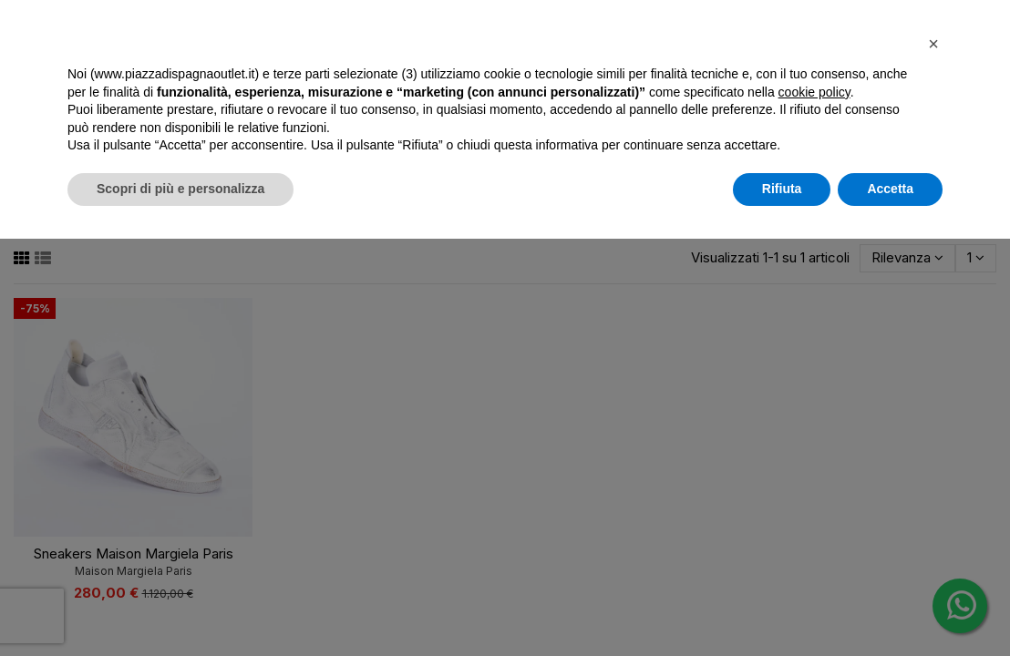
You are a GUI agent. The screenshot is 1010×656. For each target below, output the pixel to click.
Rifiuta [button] (782, 188)
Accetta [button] (890, 188)
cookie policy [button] (814, 92)
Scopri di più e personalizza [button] (180, 188)
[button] (933, 43)
